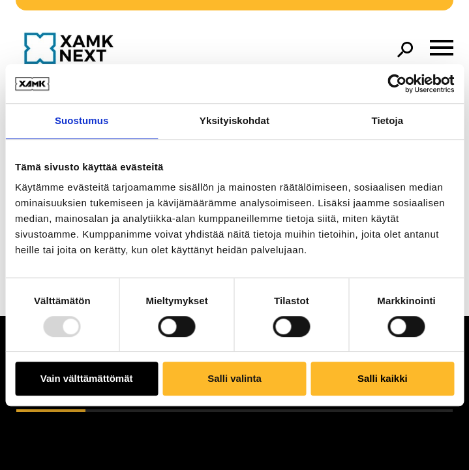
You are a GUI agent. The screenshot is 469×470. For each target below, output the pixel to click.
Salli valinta (234, 378)
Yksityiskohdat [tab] (234, 120)
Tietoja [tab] (387, 120)
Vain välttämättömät (86, 378)
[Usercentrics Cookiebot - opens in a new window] (397, 83)
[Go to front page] (72, 49)
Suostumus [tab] (82, 120)
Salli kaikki (382, 378)
